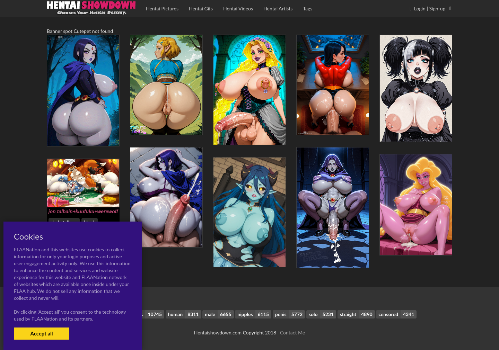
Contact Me (292, 332)
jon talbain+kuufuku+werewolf (83, 211)
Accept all (41, 333)
